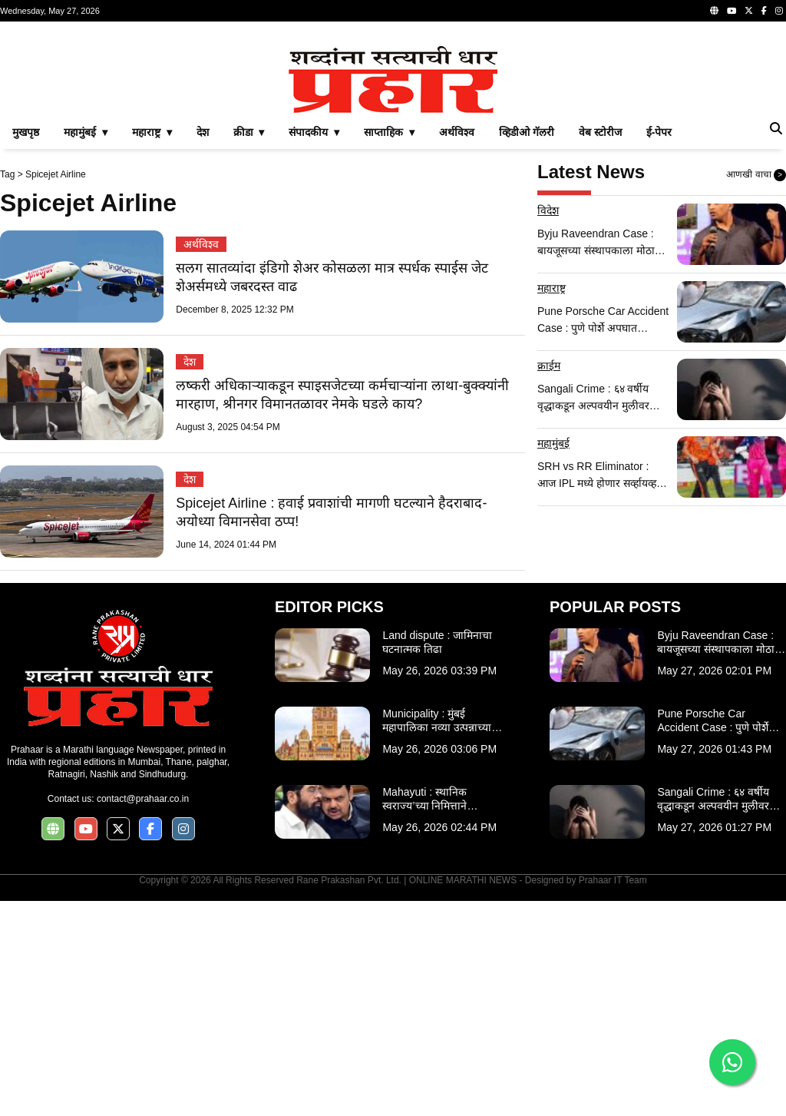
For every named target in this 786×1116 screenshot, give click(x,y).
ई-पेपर (659, 347)
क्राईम (548, 581)
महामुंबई (553, 658)
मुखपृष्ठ (25, 347)
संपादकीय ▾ (314, 347)
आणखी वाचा (756, 390)
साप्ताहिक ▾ (389, 347)
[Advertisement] (393, 141)
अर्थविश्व (456, 347)
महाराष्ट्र (551, 503)
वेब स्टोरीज (600, 347)
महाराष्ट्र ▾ (152, 347)
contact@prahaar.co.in (143, 1013)
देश (202, 347)
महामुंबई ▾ (85, 347)
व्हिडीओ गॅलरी (526, 347)
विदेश (548, 425)
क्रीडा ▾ (249, 347)
